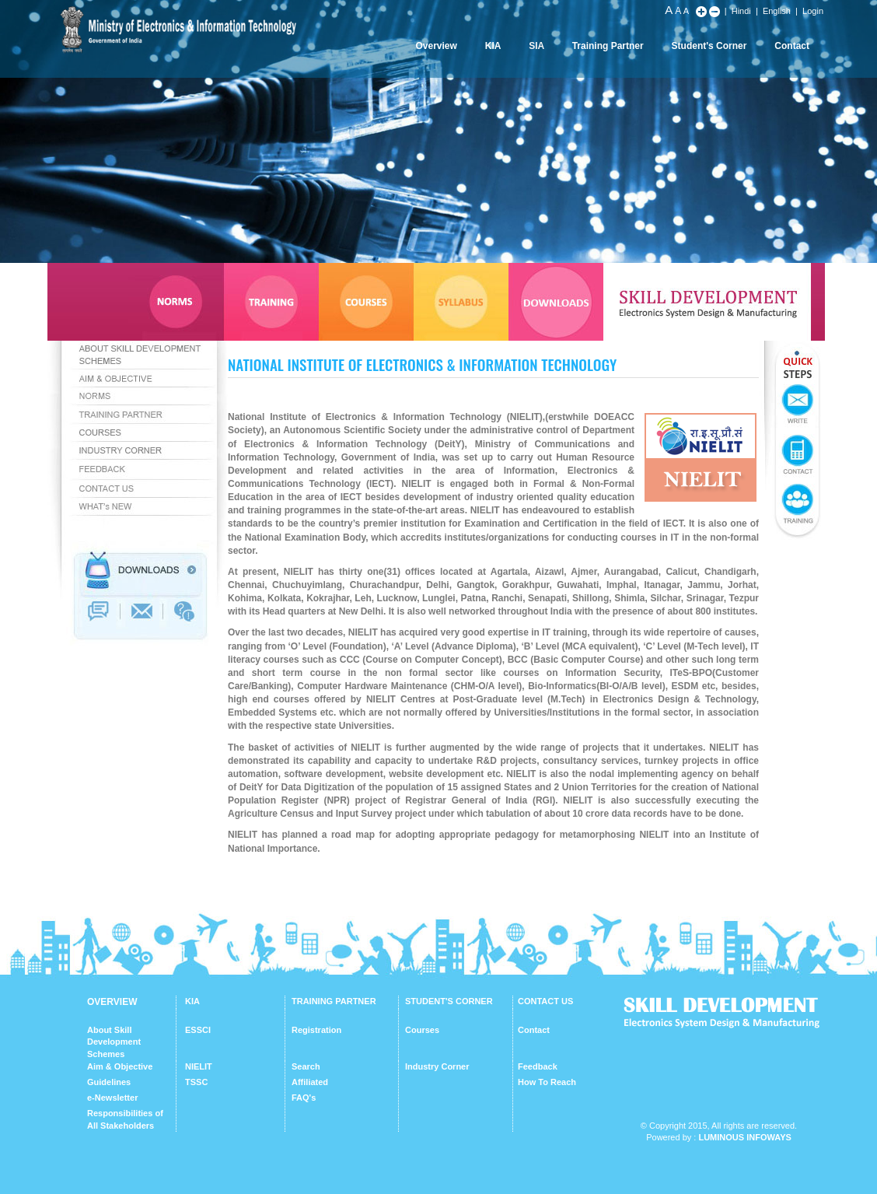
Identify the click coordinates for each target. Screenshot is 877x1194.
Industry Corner (437, 1066)
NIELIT (198, 1066)
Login (812, 11)
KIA (493, 45)
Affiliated (310, 1082)
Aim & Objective (119, 1066)
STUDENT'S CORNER (449, 1001)
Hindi (741, 11)
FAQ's (304, 1097)
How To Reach (547, 1082)
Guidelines (109, 1082)
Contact (791, 45)
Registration (316, 1030)
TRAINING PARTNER (334, 1001)
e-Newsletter (112, 1097)
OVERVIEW (112, 1001)
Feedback (537, 1066)
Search (306, 1066)
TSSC (196, 1082)
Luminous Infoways (744, 1137)
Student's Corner (709, 45)
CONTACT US (545, 1001)
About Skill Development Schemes (114, 1042)
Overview (435, 45)
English (777, 11)
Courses (422, 1030)
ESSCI (198, 1030)
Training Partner (608, 45)
